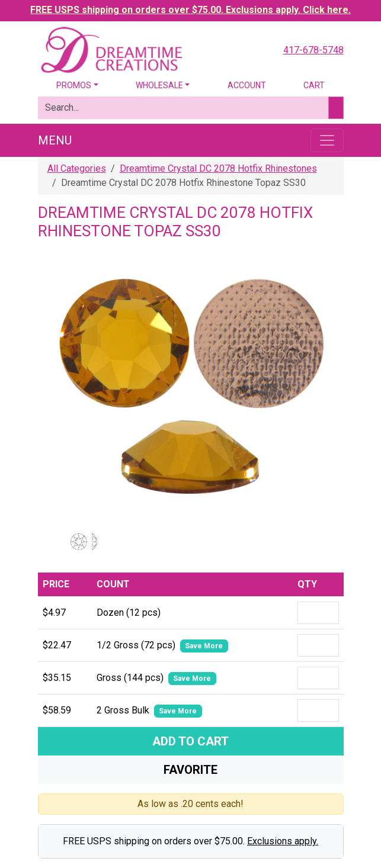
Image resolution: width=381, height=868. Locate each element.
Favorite (190, 770)
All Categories (76, 168)
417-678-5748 (313, 50)
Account (247, 85)
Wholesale (159, 85)
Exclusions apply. (282, 841)
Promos (73, 85)
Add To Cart (190, 741)
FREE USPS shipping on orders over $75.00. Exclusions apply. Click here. (190, 9)
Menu (55, 140)
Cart (314, 85)
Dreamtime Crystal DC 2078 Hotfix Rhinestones (218, 168)
